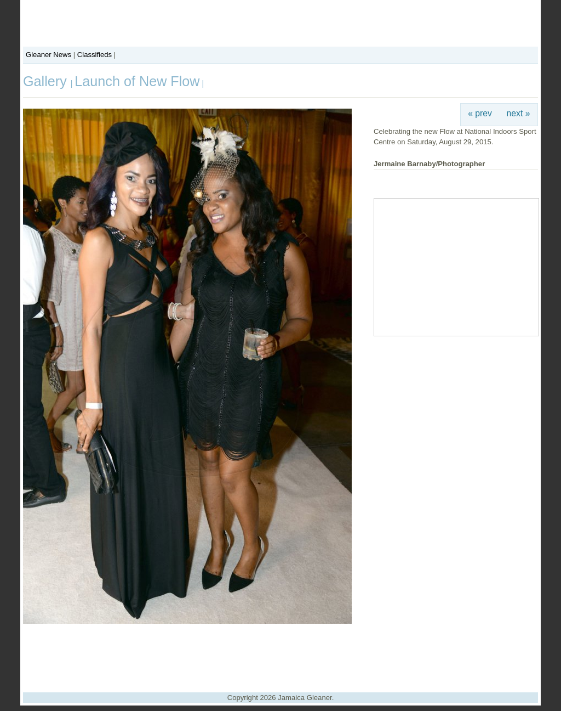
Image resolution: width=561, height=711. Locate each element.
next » (518, 113)
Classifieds (94, 54)
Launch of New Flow (137, 81)
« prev (480, 113)
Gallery (47, 81)
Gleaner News (48, 54)
